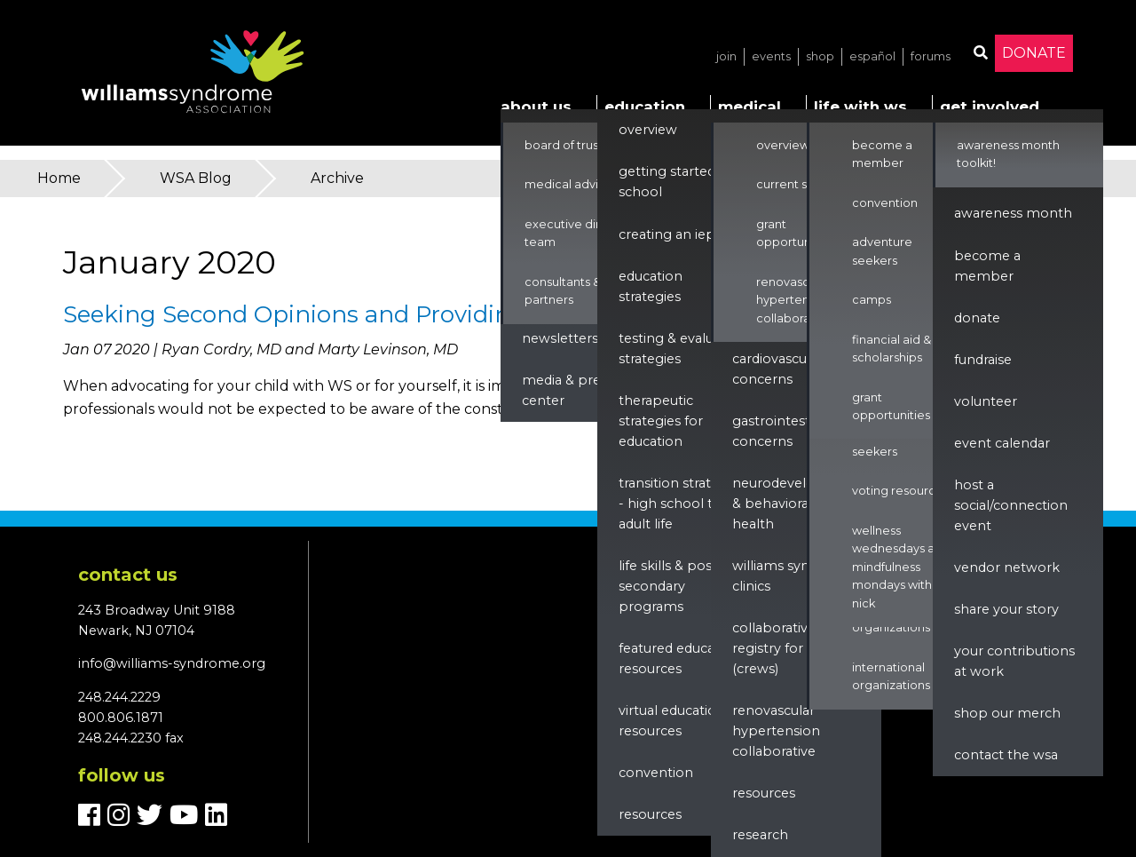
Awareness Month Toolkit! (1008, 154)
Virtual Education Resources (672, 720)
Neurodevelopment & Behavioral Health (796, 503)
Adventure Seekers (882, 441)
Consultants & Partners (563, 290)
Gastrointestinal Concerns (782, 431)
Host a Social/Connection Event (1011, 505)
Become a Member (882, 154)
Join (726, 56)
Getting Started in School (674, 181)
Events (771, 56)
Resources (650, 814)
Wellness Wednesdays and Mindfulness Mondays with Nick (901, 567)
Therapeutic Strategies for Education (661, 421)
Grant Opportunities (795, 233)
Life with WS (860, 106)
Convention (656, 773)
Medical (749, 106)
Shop (820, 56)
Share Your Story (1006, 609)
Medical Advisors (573, 184)
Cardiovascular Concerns (777, 369)
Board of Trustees (574, 145)
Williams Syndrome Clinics (793, 576)
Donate (1034, 52)
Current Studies (799, 184)
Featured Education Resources (679, 658)
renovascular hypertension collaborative (776, 730)
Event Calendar (1002, 443)
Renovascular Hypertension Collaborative (794, 300)
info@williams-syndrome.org (171, 663)
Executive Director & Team (584, 233)
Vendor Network (1007, 567)
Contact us (128, 574)
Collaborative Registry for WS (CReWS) (778, 648)
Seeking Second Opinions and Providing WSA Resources (388, 314)
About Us (536, 106)
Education (644, 106)
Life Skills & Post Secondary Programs (668, 586)
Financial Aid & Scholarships (891, 348)
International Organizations (891, 676)
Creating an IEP (667, 234)
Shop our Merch (1007, 713)
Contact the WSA (1006, 755)
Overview (648, 130)
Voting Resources (900, 490)
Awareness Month (1013, 213)
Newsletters (560, 338)
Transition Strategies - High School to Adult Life (682, 503)
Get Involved (989, 106)
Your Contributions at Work (1014, 661)
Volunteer (985, 401)
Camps (871, 299)
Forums (931, 56)
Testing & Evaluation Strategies (682, 348)
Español (872, 56)
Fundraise (983, 360)
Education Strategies (650, 286)
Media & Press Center (567, 390)
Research (760, 835)
